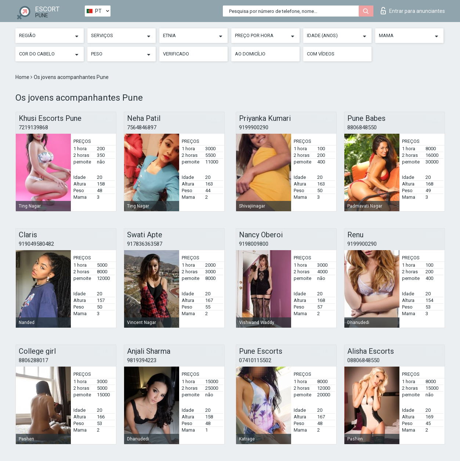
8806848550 (362, 127)
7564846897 (141, 127)
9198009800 (253, 244)
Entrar (413, 11)
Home (22, 77)
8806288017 (33, 360)
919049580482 (36, 244)
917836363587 (144, 244)
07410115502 (255, 360)
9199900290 (253, 127)
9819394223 (141, 360)
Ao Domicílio (250, 54)
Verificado (176, 54)
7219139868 (33, 127)
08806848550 (363, 360)
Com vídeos (320, 54)
